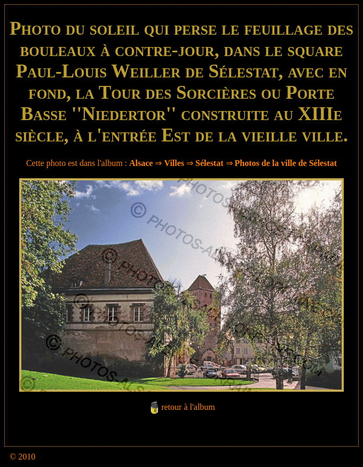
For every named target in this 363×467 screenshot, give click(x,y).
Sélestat (209, 163)
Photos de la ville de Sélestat (286, 163)
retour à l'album (188, 406)
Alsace (141, 163)
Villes (174, 163)
